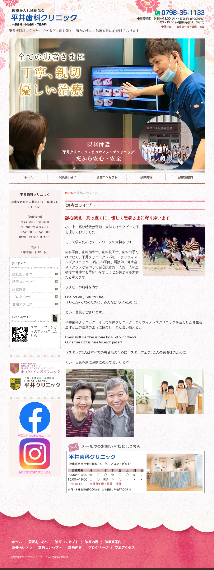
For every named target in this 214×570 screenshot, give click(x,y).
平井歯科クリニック (36, 557)
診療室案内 (185, 177)
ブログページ (22, 296)
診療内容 (146, 177)
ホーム (28, 177)
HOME (69, 192)
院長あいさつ (67, 177)
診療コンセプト (107, 177)
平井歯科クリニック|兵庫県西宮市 (58, 17)
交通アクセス (22, 304)
